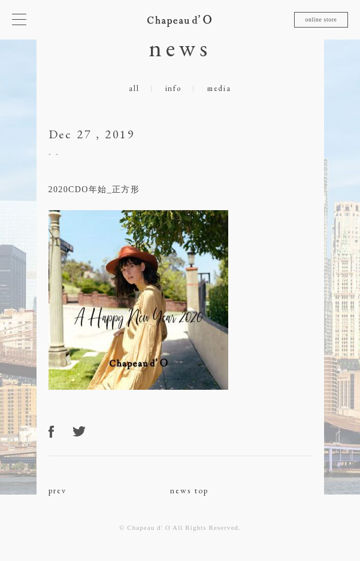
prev (58, 490)
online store (321, 19)
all (134, 88)
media (219, 88)
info (173, 88)
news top (189, 490)
